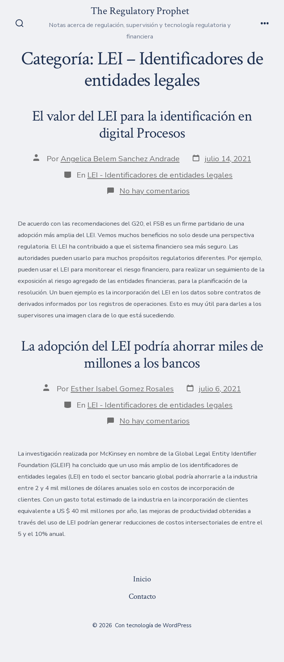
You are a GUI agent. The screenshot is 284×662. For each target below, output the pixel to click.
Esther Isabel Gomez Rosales (122, 389)
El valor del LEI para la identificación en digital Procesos (142, 125)
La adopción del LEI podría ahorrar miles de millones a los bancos (142, 355)
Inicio (142, 579)
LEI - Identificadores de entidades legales (160, 175)
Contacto (142, 596)
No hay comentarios (154, 191)
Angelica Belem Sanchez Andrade (120, 158)
